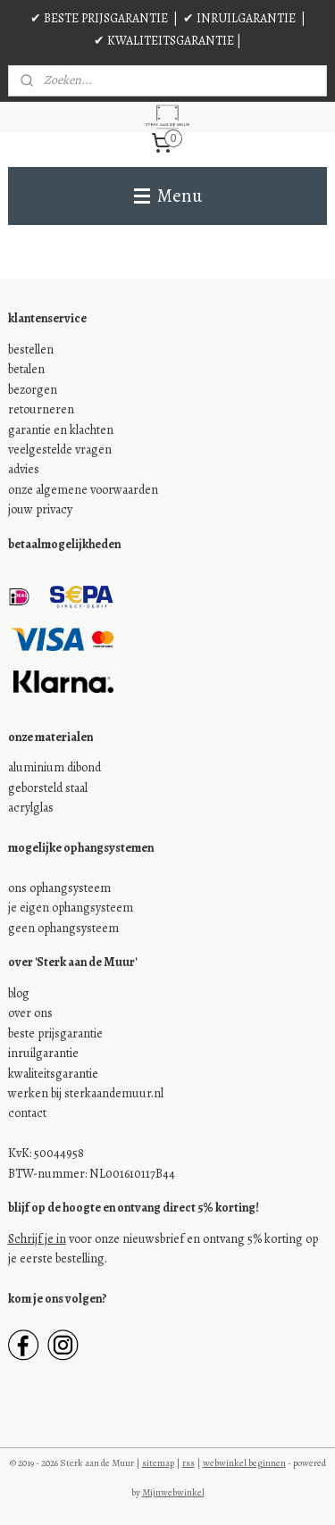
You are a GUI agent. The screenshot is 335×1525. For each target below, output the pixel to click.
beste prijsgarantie (55, 1033)
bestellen (31, 349)
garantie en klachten (60, 429)
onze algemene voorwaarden (83, 489)
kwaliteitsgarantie (53, 1073)
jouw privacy (40, 509)
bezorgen (32, 389)
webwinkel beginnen (244, 1463)
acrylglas (31, 807)
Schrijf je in (37, 1238)
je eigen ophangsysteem (70, 907)
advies (23, 469)
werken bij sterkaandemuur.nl (85, 1093)
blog (18, 993)
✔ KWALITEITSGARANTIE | (167, 40)
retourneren (41, 409)
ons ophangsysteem (59, 887)
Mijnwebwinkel (173, 1492)
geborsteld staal (48, 787)
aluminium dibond (54, 767)
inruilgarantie (43, 1053)
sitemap (158, 1463)
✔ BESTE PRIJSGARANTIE (99, 18)
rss (188, 1463)
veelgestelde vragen (60, 449)
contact (27, 1112)
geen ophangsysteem (63, 928)
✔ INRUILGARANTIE (239, 18)
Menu (168, 195)
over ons (30, 1012)
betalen (26, 369)
